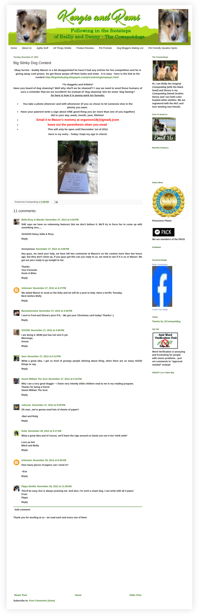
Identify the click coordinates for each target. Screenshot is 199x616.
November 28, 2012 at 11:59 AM (54, 486)
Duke (24, 431)
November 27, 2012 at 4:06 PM (52, 249)
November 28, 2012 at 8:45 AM (49, 460)
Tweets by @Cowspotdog (166, 321)
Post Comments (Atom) (42, 600)
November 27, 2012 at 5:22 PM (65, 379)
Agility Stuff (42, 48)
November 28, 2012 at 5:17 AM (44, 431)
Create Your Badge (160, 310)
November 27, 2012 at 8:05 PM (48, 405)
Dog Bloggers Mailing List (130, 48)
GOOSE (25, 330)
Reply (24, 238)
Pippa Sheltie (28, 486)
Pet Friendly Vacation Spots (162, 48)
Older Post (135, 595)
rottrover (26, 405)
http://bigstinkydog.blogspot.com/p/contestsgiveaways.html (82, 77)
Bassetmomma (29, 311)
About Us (27, 48)
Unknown (26, 288)
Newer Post (20, 595)
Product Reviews (85, 48)
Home (14, 48)
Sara (23, 356)
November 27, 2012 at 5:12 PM (44, 356)
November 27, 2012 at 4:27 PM (49, 288)
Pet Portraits (105, 48)
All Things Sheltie (62, 48)
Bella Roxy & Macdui (32, 219)
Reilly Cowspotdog (159, 264)
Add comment (22, 509)
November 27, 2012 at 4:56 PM (47, 330)
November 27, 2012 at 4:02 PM (62, 219)
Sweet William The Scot (34, 379)
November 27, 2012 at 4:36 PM (55, 311)
